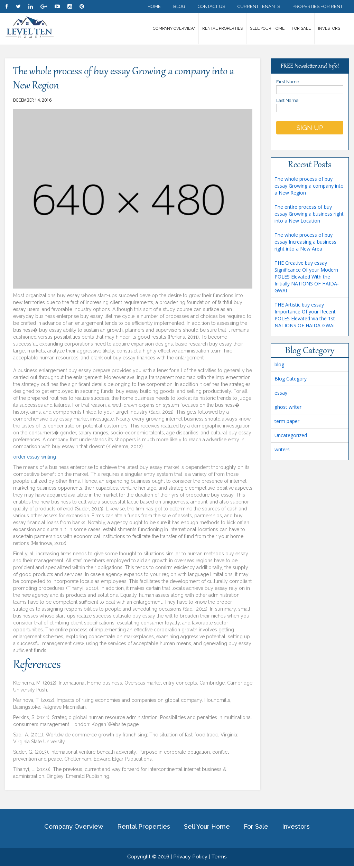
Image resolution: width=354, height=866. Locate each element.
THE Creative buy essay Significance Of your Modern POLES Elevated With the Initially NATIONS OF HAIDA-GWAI (306, 277)
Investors (329, 28)
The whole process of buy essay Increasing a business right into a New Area (305, 242)
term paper (286, 421)
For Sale (301, 28)
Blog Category (290, 378)
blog (279, 364)
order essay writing (34, 457)
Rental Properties (222, 28)
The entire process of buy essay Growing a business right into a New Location (309, 214)
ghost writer (287, 407)
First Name (309, 85)
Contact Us (211, 6)
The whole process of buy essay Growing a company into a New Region (309, 186)
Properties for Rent (317, 6)
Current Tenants (258, 6)
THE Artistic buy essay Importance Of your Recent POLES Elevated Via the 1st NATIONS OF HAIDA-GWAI (305, 315)
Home (154, 6)
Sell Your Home (267, 28)
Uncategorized (290, 435)
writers (282, 449)
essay (280, 392)
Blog (179, 6)
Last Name (309, 104)
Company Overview (174, 28)
